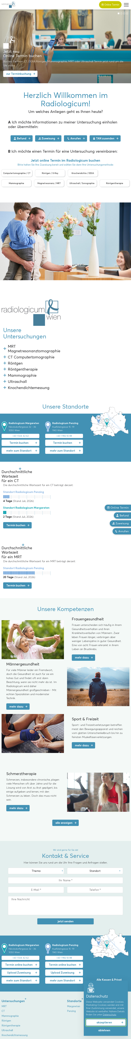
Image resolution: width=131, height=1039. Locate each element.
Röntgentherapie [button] (114, 183)
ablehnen (104, 1030)
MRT (4, 940)
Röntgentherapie (11, 959)
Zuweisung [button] (120, 523)
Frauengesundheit (77, 983)
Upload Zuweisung (19, 906)
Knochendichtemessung (15, 968)
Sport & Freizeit (75, 993)
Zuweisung (46, 138)
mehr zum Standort (18, 411)
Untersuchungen (13, 935)
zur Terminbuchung (18, 73)
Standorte (74, 935)
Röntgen (6, 954)
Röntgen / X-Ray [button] (50, 173)
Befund (20, 138)
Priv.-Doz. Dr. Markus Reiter (16, 988)
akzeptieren (104, 1022)
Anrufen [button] (122, 531)
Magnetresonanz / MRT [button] (49, 183)
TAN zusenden (103, 138)
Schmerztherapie (76, 998)
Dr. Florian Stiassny (12, 998)
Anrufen (74, 138)
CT (3, 944)
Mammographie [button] (16, 183)
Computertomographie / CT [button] (17, 173)
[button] (126, 4)
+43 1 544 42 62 (20, 396)
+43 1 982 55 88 (64, 396)
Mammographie (10, 949)
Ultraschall (7, 964)
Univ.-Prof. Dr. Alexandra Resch (18, 983)
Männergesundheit (77, 988)
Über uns (8, 978)
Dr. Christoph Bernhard (14, 993)
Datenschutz (109, 1014)
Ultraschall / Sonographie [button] (81, 183)
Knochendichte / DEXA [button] (83, 173)
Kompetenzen (77, 978)
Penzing (71, 944)
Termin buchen (18, 403)
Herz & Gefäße (75, 1002)
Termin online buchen (19, 898)
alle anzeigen (63, 756)
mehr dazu (82, 591)
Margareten (73, 940)
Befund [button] (122, 515)
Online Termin (110, 4)
